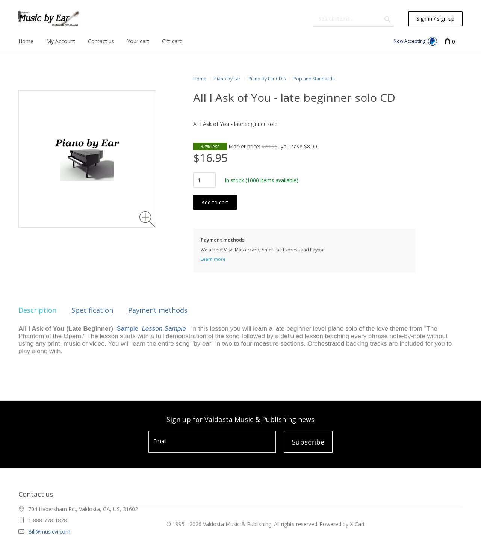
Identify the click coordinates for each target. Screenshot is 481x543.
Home (199, 79)
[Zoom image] (147, 219)
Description (37, 310)
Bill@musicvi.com (49, 531)
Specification (92, 310)
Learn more (213, 259)
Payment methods (158, 310)
